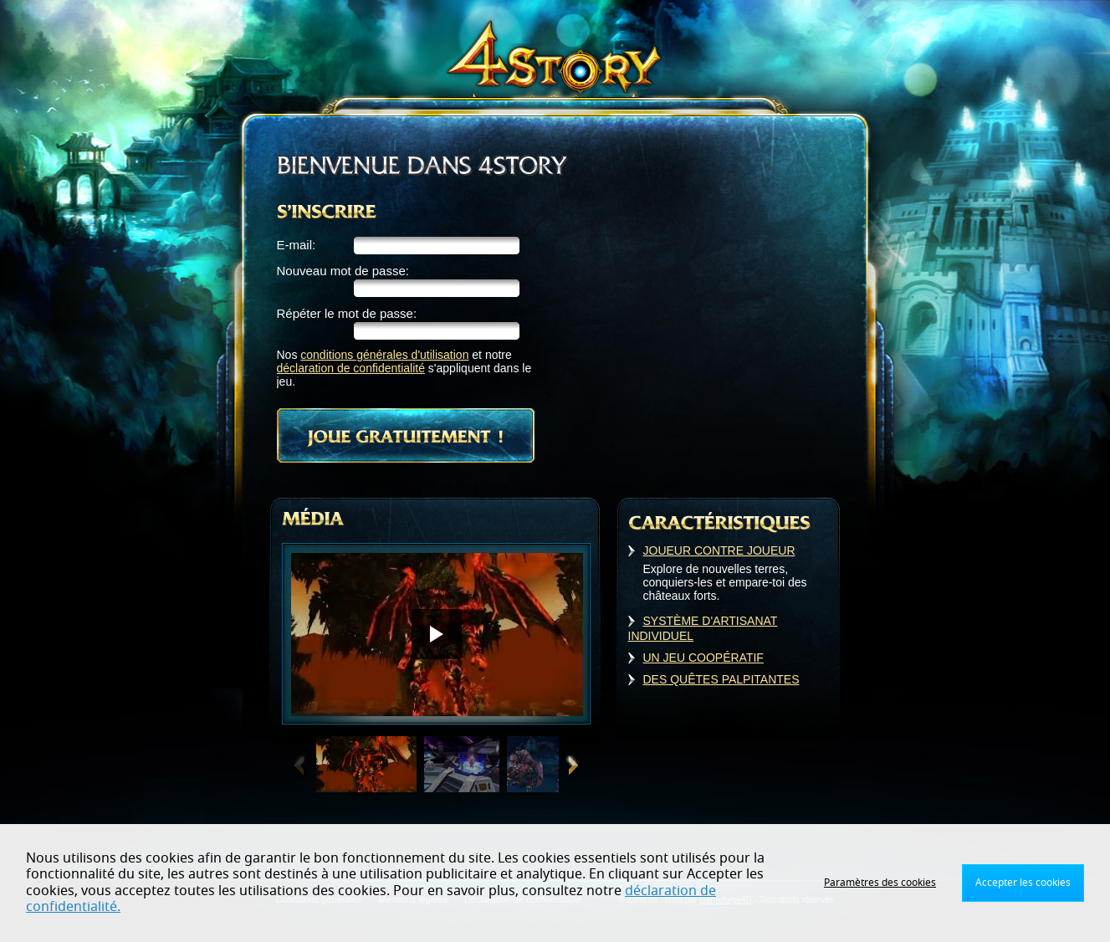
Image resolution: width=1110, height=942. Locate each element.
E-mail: (296, 245)
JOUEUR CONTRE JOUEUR (719, 550)
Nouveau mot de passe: (343, 271)
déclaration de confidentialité (351, 368)
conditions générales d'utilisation (384, 354)
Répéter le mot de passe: (347, 313)
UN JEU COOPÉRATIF (703, 657)
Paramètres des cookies (880, 882)
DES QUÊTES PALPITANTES (721, 679)
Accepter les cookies (1023, 882)
